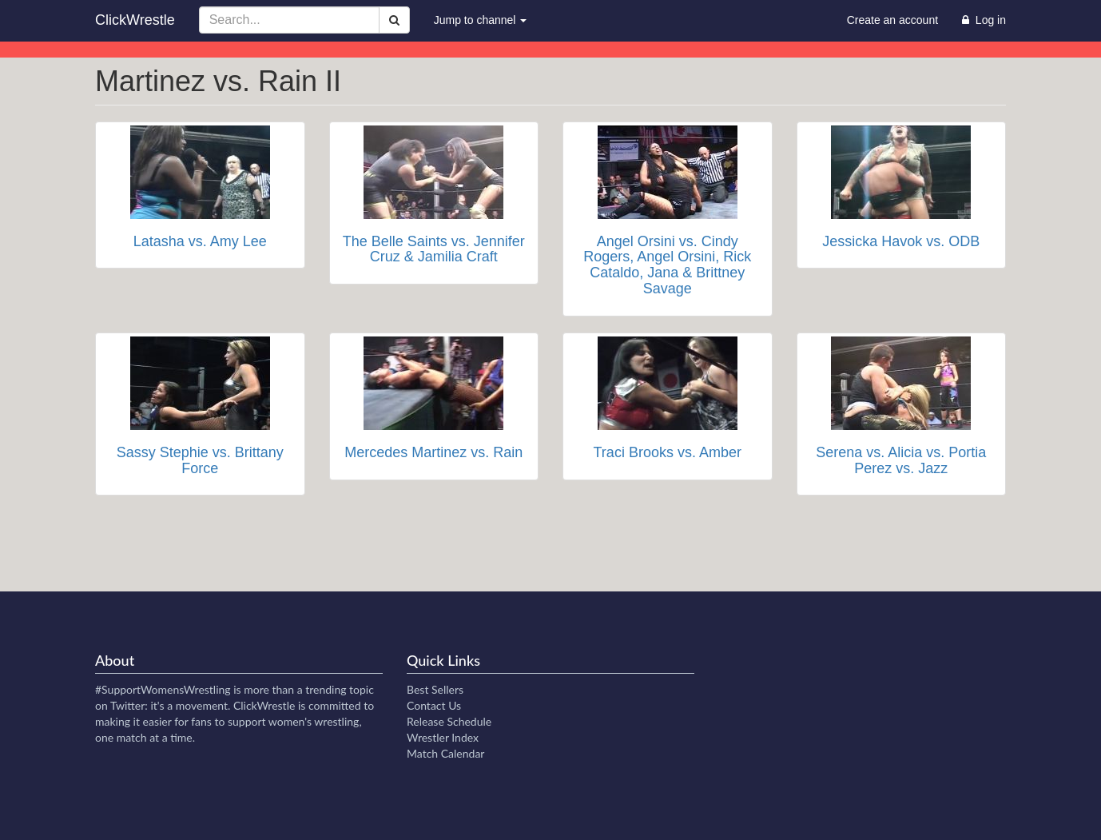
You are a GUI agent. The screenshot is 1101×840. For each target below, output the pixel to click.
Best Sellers (435, 689)
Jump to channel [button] (480, 20)
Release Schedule (449, 721)
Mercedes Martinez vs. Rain (433, 452)
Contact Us (434, 705)
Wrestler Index (443, 737)
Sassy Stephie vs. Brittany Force (200, 460)
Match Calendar (445, 753)
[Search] (394, 20)
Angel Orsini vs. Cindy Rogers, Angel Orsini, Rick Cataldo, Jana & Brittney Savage (667, 265)
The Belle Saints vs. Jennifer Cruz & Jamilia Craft (434, 249)
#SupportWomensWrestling (163, 689)
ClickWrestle (135, 20)
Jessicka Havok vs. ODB (901, 241)
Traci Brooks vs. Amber (667, 452)
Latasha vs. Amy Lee (200, 241)
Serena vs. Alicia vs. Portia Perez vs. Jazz (901, 460)
